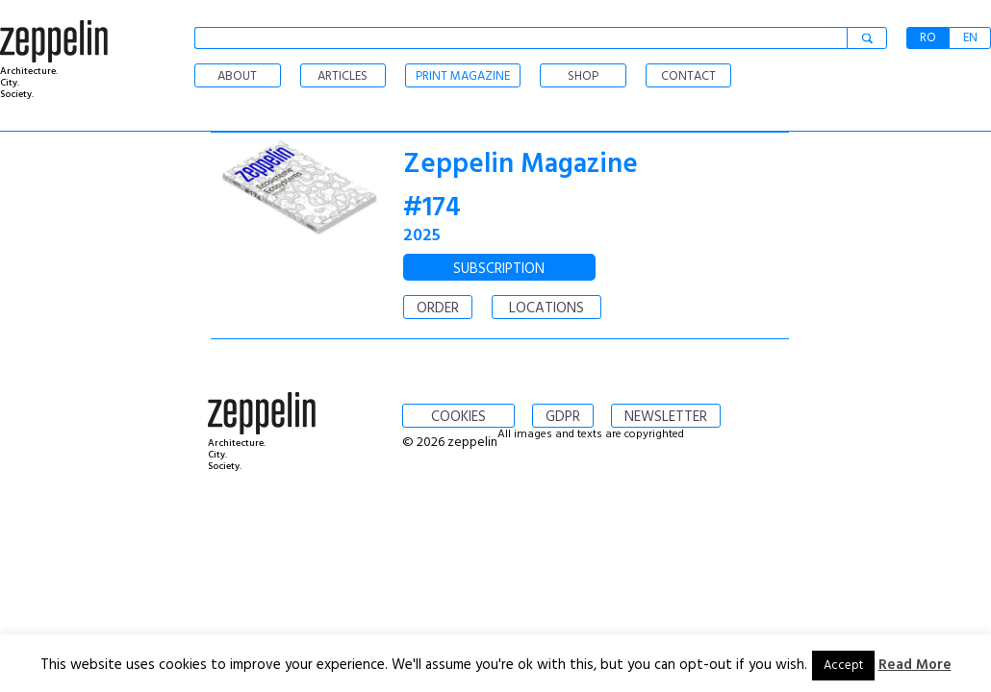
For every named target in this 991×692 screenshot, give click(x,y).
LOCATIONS (546, 308)
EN (970, 38)
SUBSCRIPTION (499, 269)
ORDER (438, 308)
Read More (915, 665)
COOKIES (458, 417)
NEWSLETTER (665, 417)
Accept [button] (843, 665)
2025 (422, 236)
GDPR (563, 417)
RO (928, 38)
